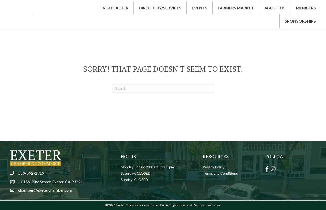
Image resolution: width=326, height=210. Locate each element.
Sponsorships (300, 21)
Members (306, 7)
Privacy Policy (213, 167)
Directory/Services (160, 7)
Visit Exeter (115, 7)
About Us (275, 7)
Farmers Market (236, 7)
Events (199, 7)
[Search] (163, 88)
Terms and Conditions (220, 173)
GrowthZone (212, 205)
